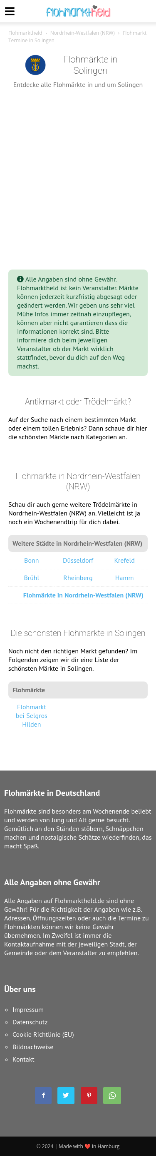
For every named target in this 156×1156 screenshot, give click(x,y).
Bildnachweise (32, 1047)
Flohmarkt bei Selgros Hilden (31, 715)
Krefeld (124, 560)
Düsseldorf (78, 560)
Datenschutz (29, 1022)
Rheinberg (77, 577)
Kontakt (23, 1059)
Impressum (28, 1009)
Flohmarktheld (25, 32)
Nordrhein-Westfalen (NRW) (82, 32)
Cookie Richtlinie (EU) (43, 1034)
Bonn (31, 560)
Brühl (31, 577)
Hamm (124, 577)
